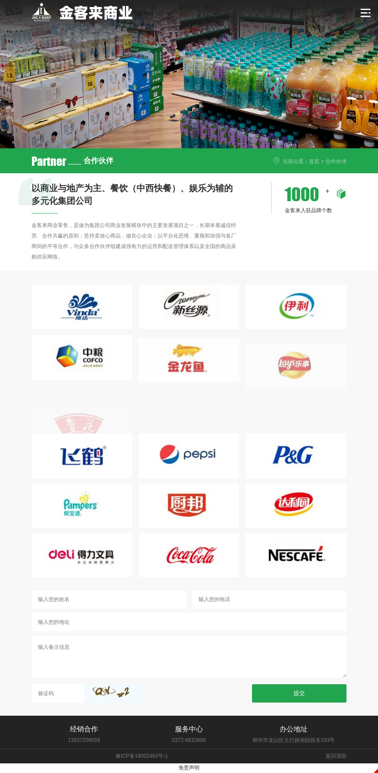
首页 (314, 161)
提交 (299, 743)
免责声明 (189, 768)
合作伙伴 (336, 161)
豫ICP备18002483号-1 (142, 756)
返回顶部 (336, 756)
